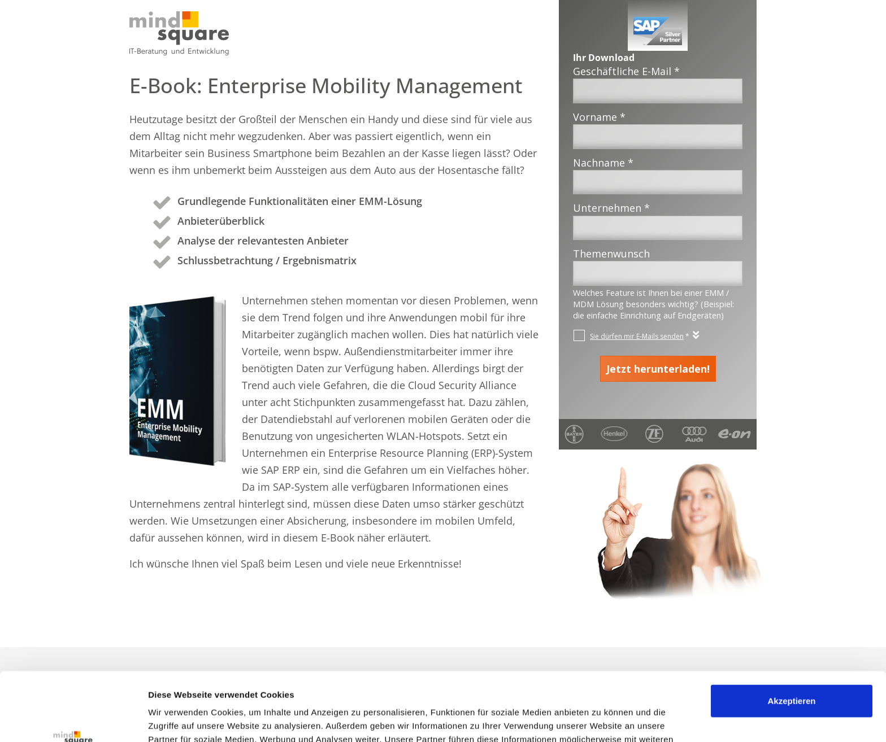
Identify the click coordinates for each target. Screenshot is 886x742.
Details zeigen (176, 719)
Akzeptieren (791, 636)
